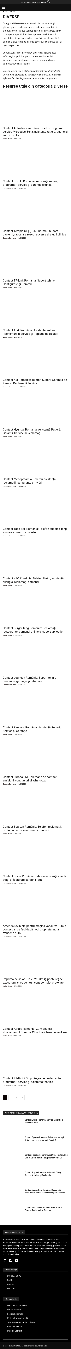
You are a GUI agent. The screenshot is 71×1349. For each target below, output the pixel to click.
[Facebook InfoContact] (10, 1261)
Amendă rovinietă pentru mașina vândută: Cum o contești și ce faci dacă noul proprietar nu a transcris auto (34, 929)
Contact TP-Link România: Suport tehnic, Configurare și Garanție (29, 282)
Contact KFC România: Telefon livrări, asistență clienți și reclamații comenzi (33, 580)
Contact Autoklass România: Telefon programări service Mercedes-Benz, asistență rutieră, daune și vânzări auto (35, 131)
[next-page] (28, 1097)
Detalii (43, 2)
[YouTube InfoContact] (16, 1261)
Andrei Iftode (7, 139)
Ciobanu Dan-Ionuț (9, 188)
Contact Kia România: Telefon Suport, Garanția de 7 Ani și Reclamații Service (35, 381)
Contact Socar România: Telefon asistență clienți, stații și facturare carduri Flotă (35, 878)
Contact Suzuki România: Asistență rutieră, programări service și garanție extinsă (30, 183)
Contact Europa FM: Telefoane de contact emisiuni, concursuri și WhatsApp (30, 778)
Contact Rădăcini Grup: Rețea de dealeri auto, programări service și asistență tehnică (32, 1080)
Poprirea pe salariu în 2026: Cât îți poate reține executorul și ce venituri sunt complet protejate (33, 980)
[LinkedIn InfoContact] (4, 1261)
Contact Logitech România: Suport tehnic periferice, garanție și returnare (29, 679)
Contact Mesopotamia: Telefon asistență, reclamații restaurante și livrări (29, 480)
